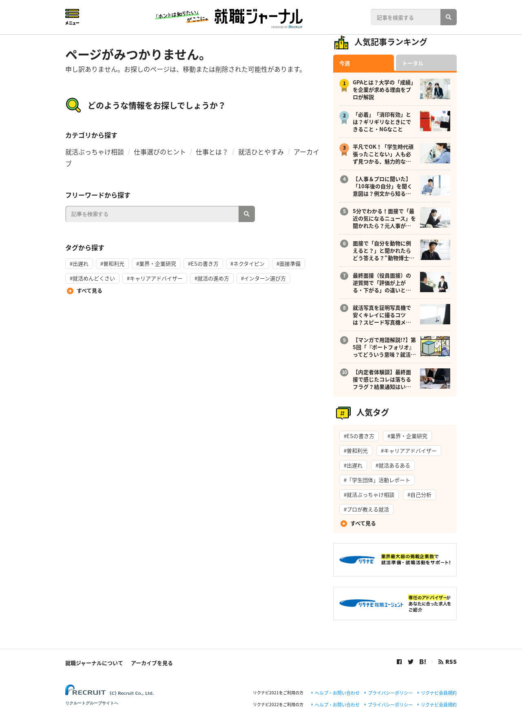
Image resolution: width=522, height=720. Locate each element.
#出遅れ (79, 263)
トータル (412, 63)
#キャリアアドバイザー (155, 278)
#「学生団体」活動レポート (377, 480)
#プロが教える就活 (366, 509)
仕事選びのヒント (160, 151)
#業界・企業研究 (156, 263)
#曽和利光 (112, 263)
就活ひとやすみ (261, 151)
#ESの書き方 (203, 263)
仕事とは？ (212, 151)
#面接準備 (288, 263)
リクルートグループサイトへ (91, 703)
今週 (344, 63)
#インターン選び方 (263, 278)
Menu (72, 17)
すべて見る (89, 290)
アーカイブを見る (152, 663)
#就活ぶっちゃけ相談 (369, 494)
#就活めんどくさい (92, 278)
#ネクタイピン (247, 263)
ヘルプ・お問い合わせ (337, 692)
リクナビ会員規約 (439, 692)
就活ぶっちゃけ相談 (94, 151)
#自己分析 (419, 494)
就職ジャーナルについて (94, 663)
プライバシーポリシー (390, 692)
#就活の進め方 (212, 278)
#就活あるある (393, 465)
